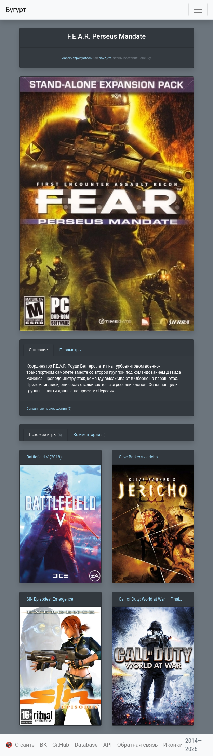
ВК (43, 745)
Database (86, 745)
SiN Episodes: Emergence (50, 599)
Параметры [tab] (70, 350)
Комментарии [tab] (89, 434)
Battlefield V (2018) (44, 457)
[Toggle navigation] (198, 9)
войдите (105, 58)
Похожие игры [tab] (45, 434)
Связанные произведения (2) (49, 408)
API (107, 745)
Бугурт (15, 9)
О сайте (25, 745)
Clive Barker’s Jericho (138, 457)
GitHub (60, 745)
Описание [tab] (38, 350)
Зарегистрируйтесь (76, 58)
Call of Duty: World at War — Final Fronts (149, 599)
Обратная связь (137, 745)
